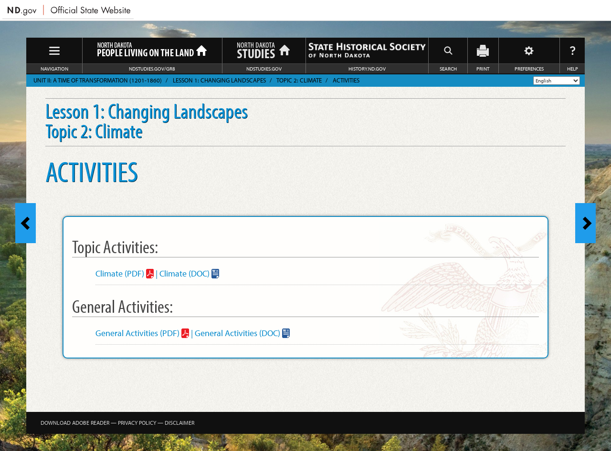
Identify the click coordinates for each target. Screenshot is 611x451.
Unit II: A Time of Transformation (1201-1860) (97, 80)
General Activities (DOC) (237, 333)
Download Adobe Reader (75, 422)
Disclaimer (179, 422)
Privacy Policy (137, 422)
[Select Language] (556, 80)
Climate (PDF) (119, 273)
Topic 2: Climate (299, 80)
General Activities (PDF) (137, 333)
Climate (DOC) (184, 273)
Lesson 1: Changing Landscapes (219, 80)
